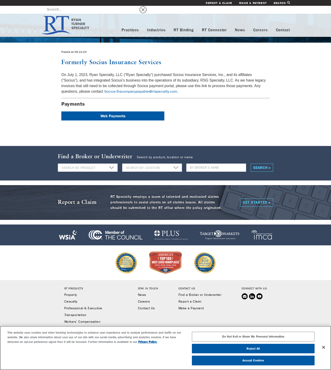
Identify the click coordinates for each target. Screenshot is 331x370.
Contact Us (146, 300)
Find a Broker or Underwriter (199, 287)
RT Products (73, 280)
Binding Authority (77, 321)
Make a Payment (253, 3)
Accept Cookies (253, 360)
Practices (130, 22)
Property (70, 287)
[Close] (324, 347)
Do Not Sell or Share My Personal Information (253, 336)
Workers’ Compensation (82, 314)
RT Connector (214, 22)
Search (282, 3)
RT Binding (184, 22)
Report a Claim (219, 3)
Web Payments (112, 108)
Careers (260, 22)
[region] (165, 348)
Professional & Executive (83, 300)
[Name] (216, 160)
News (240, 22)
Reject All (253, 348)
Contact (283, 22)
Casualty (71, 294)
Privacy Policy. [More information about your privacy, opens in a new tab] (147, 342)
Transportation (75, 307)
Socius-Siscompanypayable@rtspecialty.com (140, 83)
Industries (156, 22)
